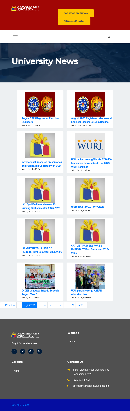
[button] (110, 37)
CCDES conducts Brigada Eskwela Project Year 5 (40, 292)
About (71, 341)
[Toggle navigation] (15, 36)
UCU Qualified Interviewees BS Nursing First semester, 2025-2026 (41, 206)
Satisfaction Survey (76, 13)
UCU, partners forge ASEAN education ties (86, 292)
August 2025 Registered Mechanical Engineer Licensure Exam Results (91, 120)
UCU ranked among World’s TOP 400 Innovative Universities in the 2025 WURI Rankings (91, 163)
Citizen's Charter (74, 21)
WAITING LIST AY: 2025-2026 (87, 207)
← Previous (8, 305)
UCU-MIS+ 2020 (20, 404)
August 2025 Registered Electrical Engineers (40, 120)
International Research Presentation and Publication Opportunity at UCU (42, 164)
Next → (82, 305)
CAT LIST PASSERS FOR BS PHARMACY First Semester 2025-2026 (90, 249)
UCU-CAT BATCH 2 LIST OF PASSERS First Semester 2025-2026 (42, 250)
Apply (15, 370)
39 (72, 305)
